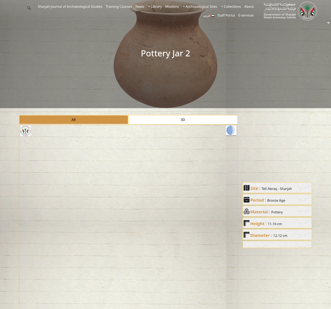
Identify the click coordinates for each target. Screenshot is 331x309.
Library (156, 6)
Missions (172, 6)
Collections (232, 6)
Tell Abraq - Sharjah (276, 188)
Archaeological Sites (201, 6)
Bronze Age (276, 200)
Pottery (277, 212)
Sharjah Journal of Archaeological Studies (70, 6)
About (249, 6)
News (140, 6)
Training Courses (119, 6)
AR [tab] (74, 119)
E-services (246, 15)
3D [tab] (183, 119)
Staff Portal (226, 15)
